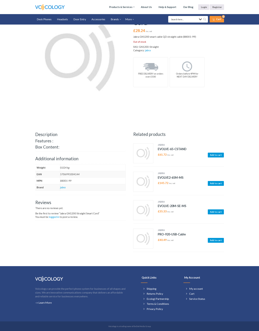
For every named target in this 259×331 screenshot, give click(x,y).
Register (217, 7)
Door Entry (79, 19)
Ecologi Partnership (158, 298)
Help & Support (167, 6)
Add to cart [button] (216, 155)
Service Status (197, 298)
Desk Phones (44, 19)
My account (196, 288)
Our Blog (188, 6)
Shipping (151, 288)
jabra (148, 50)
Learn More (43, 302)
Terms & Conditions (158, 303)
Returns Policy (155, 293)
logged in (54, 216)
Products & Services (120, 6)
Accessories (98, 19)
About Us (146, 6)
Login (204, 7)
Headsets (62, 19)
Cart (191, 293)
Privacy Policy (155, 308)
